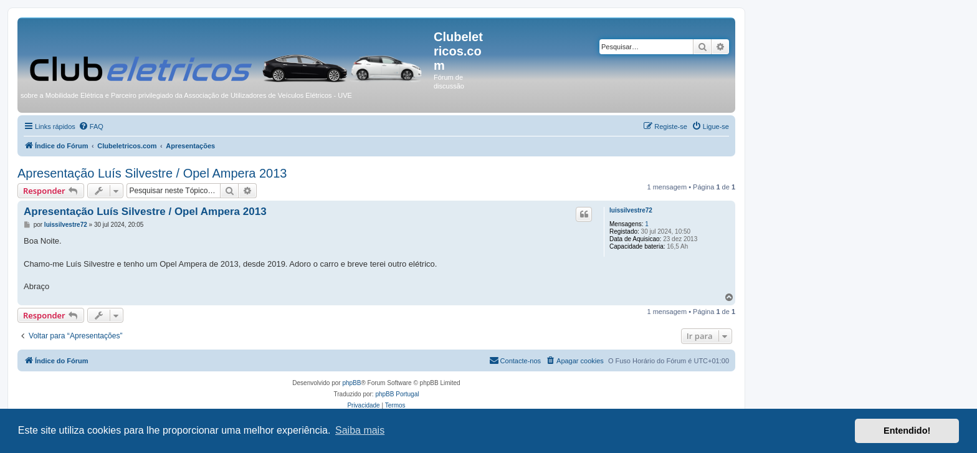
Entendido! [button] (907, 431)
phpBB (351, 382)
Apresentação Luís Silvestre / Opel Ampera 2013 (152, 173)
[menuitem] (91, 126)
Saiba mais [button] (359, 430)
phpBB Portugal (397, 394)
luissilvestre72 (630, 210)
